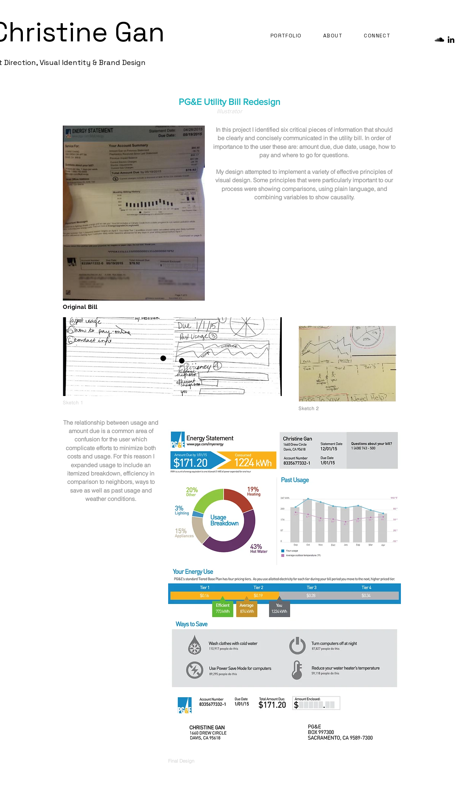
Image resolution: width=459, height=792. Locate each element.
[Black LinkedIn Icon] (451, 39)
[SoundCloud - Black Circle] (439, 39)
